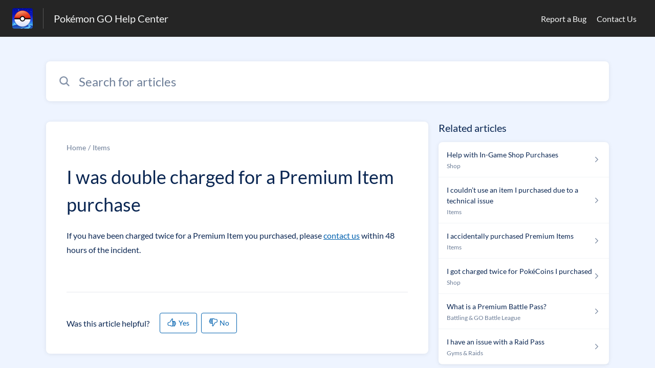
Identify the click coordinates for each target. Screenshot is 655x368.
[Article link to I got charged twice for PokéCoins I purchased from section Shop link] (524, 276)
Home (76, 147)
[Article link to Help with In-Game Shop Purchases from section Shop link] (524, 159)
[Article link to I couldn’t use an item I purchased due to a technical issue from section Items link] (524, 200)
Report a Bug (563, 19)
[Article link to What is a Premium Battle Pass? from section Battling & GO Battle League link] (524, 311)
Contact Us (617, 19)
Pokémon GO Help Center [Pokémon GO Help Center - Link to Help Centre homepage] (111, 18)
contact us (341, 235)
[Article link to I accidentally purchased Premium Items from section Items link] (524, 241)
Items (101, 147)
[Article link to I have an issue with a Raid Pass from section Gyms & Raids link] (524, 346)
